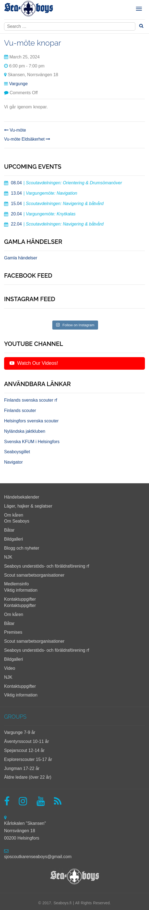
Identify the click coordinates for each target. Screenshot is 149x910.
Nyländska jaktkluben (24, 431)
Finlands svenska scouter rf (30, 400)
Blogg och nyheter (21, 548)
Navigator (13, 462)
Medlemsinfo (16, 584)
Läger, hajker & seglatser (28, 506)
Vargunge (18, 83)
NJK (8, 557)
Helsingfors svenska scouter (31, 421)
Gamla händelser (20, 258)
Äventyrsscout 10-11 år (26, 741)
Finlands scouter (20, 410)
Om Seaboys (16, 521)
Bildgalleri (13, 539)
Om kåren (13, 515)
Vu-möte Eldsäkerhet (27, 139)
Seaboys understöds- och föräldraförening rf (46, 566)
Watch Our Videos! (34, 363)
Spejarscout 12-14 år (24, 750)
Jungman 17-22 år (21, 768)
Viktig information (20, 590)
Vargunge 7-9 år (19, 732)
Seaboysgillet (17, 451)
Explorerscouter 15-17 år (28, 759)
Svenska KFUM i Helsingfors (32, 441)
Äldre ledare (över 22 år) (27, 777)
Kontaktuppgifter (20, 599)
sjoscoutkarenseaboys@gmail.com (37, 856)
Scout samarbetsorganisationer (34, 575)
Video (9, 668)
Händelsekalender (21, 497)
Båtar (9, 530)
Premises (13, 632)
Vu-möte (15, 130)
